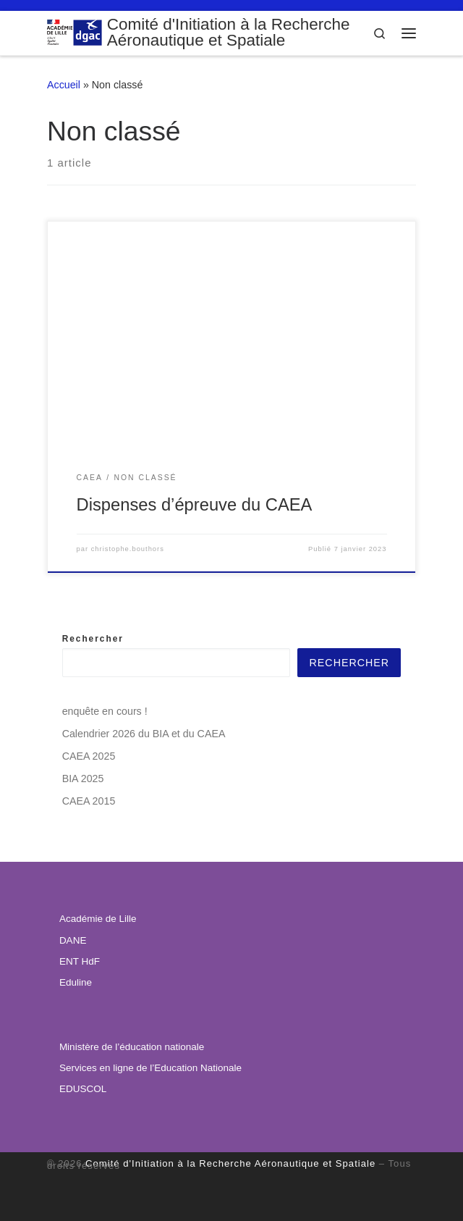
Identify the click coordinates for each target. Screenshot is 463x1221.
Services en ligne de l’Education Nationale (150, 1067)
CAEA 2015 (89, 801)
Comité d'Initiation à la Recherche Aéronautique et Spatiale (230, 1163)
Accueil (63, 85)
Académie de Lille (98, 918)
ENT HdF (79, 961)
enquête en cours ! (105, 711)
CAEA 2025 (89, 756)
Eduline (75, 982)
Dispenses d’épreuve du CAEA (195, 504)
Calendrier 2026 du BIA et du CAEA (144, 733)
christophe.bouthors (127, 549)
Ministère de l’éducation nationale (131, 1046)
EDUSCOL (82, 1088)
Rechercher (93, 639)
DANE (73, 940)
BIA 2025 (83, 778)
